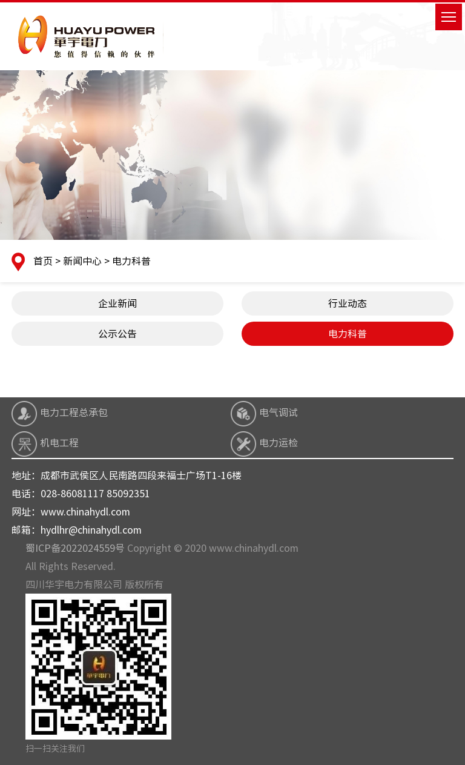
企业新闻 (117, 303)
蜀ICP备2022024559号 (75, 548)
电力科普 (347, 334)
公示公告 (117, 334)
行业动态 (347, 303)
